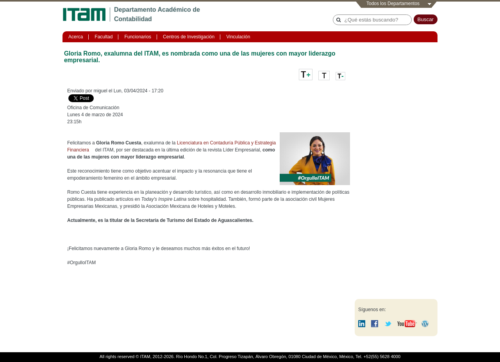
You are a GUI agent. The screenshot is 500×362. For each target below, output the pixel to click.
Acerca (75, 37)
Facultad (103, 37)
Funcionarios (137, 37)
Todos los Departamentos (393, 3)
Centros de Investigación (188, 37)
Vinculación (238, 37)
